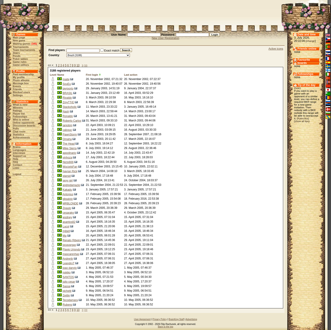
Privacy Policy (159, 319)
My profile (19, 77)
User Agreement (142, 319)
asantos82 (69, 222)
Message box (21, 83)
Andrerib (68, 258)
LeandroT (68, 263)
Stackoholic (70, 107)
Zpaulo (67, 208)
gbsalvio (68, 199)
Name (60, 74)
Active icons (275, 48)
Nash (66, 111)
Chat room (19, 131)
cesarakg (68, 212)
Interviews (19, 153)
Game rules (20, 61)
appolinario (69, 153)
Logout (17, 174)
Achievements (21, 137)
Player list (19, 113)
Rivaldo (67, 97)
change (311, 41)
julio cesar (69, 281)
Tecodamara (70, 300)
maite (66, 79)
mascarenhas (71, 254)
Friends (17, 89)
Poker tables (20, 58)
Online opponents (23, 122)
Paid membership (23, 74)
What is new (20, 104)
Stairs (16, 53)
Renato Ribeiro (72, 240)
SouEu (67, 84)
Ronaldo (68, 116)
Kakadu (67, 189)
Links (16, 167)
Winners (18, 107)
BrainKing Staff (176, 319)
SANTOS (68, 277)
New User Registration (165, 38)
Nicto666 (68, 162)
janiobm (67, 125)
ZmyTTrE (68, 102)
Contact (17, 165)
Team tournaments (24, 50)
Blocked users (21, 92)
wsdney (67, 217)
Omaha (67, 139)
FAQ (15, 162)
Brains (17, 147)
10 (78, 65)
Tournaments (21, 47)
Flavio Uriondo (71, 249)
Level (53, 74)
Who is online (21, 119)
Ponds (17, 56)
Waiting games (22, 43)
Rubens (67, 304)
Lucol (66, 226)
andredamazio (71, 185)
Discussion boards (24, 125)
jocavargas (69, 245)
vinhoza (67, 157)
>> (85, 65)
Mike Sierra (70, 148)
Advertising (191, 319)
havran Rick (70, 171)
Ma (64, 235)
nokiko (67, 272)
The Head (69, 143)
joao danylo (70, 268)
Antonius (68, 194)
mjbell (66, 231)
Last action (130, 74)
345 (34, 43)
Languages (19, 150)
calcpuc (67, 130)
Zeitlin (66, 295)
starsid (67, 176)
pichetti (67, 291)
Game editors (21, 64)
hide (297, 88)
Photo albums (21, 80)
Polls (16, 128)
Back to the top (165, 326)
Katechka (303, 118)
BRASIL (67, 93)
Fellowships (20, 116)
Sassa (66, 286)
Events (17, 86)
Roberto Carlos (72, 120)
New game (19, 40)
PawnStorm (70, 134)
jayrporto (68, 88)
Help (15, 159)
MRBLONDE (70, 203)
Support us (19, 156)
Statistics (18, 134)
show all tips (302, 121)
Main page (19, 37)
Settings (18, 95)
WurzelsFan (70, 166)
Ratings (17, 110)
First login (92, 74)
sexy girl (68, 180)
